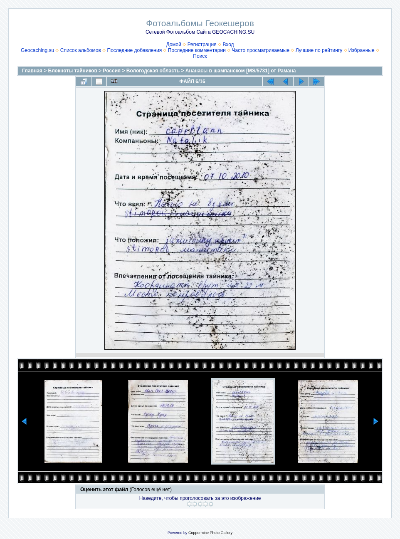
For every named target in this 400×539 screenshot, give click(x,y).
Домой (173, 44)
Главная (32, 71)
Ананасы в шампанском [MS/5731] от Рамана (240, 71)
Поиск (200, 56)
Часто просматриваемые (261, 50)
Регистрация (202, 44)
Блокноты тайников (72, 71)
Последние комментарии (197, 50)
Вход (228, 44)
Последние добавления (134, 50)
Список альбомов (80, 50)
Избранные (361, 50)
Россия (112, 71)
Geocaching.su (37, 50)
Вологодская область (153, 71)
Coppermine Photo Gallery (210, 533)
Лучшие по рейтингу (319, 50)
